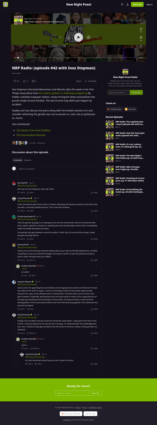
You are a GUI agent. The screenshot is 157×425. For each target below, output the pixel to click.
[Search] (122, 4)
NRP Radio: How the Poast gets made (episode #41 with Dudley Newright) (130, 134)
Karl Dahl (21, 183)
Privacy (78, 407)
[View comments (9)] (141, 30)
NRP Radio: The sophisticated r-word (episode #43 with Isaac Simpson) (130, 122)
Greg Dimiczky (23, 198)
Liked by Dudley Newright (27, 186)
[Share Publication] (127, 4)
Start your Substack (70, 413)
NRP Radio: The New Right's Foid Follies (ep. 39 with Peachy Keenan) (130, 156)
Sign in (150, 4)
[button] (60, 37)
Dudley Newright (28, 266)
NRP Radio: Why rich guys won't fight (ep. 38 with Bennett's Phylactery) (128, 168)
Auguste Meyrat (24, 281)
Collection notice (95, 407)
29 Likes (33, 143)
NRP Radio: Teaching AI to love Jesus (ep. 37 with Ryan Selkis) (130, 179)
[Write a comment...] (58, 172)
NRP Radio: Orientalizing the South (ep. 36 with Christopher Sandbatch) (130, 190)
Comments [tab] (17, 160)
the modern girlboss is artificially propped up (63, 93)
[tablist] (22, 160)
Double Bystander (25, 216)
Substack (66, 420)
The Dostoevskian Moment (31, 135)
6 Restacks (41, 143)
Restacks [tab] (27, 160)
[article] (125, 124)
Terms (84, 407)
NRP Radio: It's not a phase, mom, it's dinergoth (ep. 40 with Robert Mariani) (129, 145)
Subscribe (137, 4)
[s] (110, 124)
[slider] (77, 57)
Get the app (90, 413)
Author (24, 269)
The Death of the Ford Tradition (33, 130)
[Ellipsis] (96, 183)
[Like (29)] (16, 81)
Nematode (22, 244)
